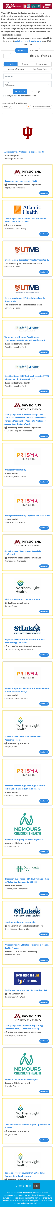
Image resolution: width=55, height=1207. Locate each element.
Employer (34, 50)
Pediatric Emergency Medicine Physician (23, 839)
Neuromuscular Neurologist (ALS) (20, 181)
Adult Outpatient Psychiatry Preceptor (22, 599)
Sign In (46, 55)
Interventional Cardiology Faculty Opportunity (26, 259)
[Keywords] (27, 76)
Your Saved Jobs (40, 69)
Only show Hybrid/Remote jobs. (21, 95)
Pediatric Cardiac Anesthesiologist (21, 1079)
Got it (36, 1186)
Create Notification (41, 106)
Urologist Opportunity (15, 469)
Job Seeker (21, 50)
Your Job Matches (16, 69)
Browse (25, 64)
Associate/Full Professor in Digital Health (24, 151)
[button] (35, 91)
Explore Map (42, 64)
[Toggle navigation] (7, 55)
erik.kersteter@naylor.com (28, 41)
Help (34, 55)
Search (11, 64)
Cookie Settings (23, 1186)
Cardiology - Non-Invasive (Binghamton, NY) (25, 990)
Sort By (7, 106)
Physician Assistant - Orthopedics (20, 922)
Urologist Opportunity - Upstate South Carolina (27, 515)
